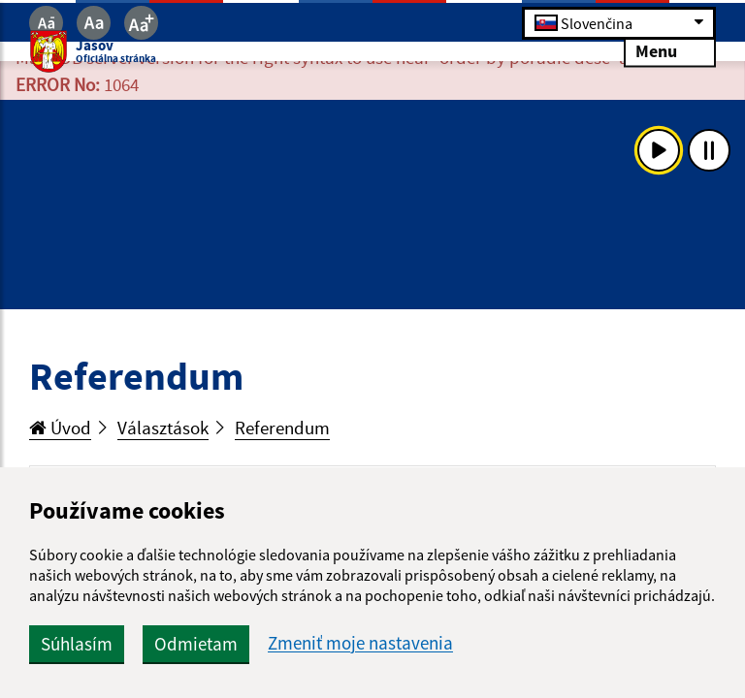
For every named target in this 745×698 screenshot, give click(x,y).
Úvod (60, 427)
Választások (163, 427)
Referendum (282, 427)
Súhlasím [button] (77, 643)
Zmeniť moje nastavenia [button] (360, 643)
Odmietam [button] (196, 643)
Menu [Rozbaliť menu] (669, 51)
